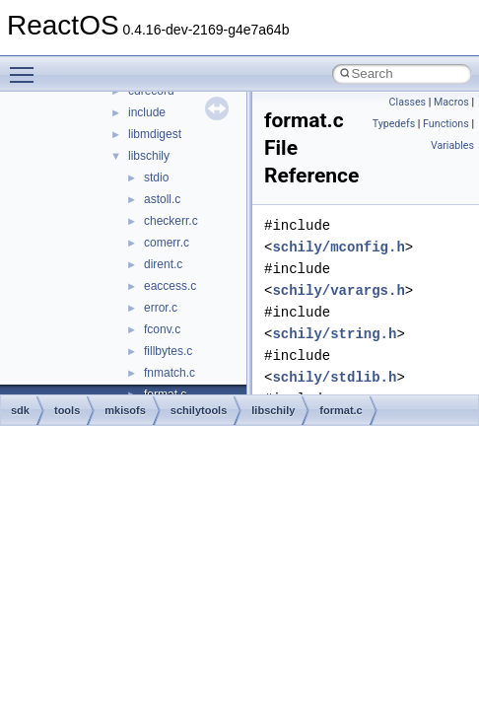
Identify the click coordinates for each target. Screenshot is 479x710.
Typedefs (394, 123)
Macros (451, 102)
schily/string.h (334, 333)
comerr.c (166, 242)
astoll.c (162, 199)
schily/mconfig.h (338, 247)
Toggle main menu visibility (26, 66)
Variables (452, 145)
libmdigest (154, 134)
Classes (407, 102)
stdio (156, 177)
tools (67, 410)
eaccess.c (170, 286)
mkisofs (125, 410)
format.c (340, 410)
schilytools (199, 410)
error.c (160, 308)
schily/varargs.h (338, 290)
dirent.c (163, 264)
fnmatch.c (169, 373)
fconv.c (162, 329)
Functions (446, 123)
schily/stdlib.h (334, 377)
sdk (20, 410)
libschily (149, 156)
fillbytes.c (168, 351)
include (147, 112)
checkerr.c (171, 221)
